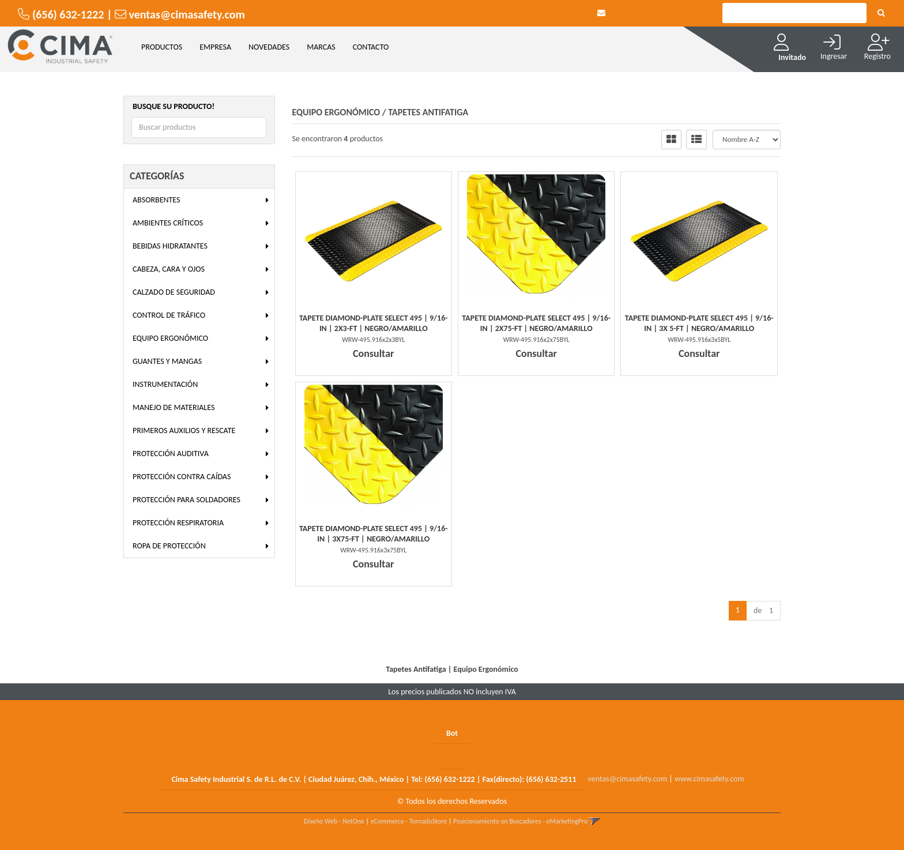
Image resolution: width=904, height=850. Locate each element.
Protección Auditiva (171, 453)
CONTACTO (371, 47)
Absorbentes (156, 200)
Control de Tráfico (169, 315)
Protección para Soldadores (186, 500)
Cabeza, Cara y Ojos (169, 269)
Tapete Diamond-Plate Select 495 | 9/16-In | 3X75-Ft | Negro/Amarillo (373, 534)
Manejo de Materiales (173, 407)
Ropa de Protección (169, 546)
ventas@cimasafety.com (628, 779)
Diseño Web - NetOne (334, 821)
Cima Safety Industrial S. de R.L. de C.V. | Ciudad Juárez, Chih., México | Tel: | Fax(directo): (373, 779)
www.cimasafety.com (709, 779)
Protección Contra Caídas (182, 477)
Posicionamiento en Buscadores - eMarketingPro (520, 821)
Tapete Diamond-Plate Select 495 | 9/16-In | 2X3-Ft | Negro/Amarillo (373, 323)
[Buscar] (881, 13)
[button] (601, 13)
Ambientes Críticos (168, 223)
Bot (452, 733)
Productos (161, 47)
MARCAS (321, 47)
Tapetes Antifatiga (428, 112)
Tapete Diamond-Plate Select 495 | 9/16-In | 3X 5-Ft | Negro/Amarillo (699, 323)
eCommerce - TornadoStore (409, 821)
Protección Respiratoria (178, 523)
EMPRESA (215, 47)
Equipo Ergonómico (170, 338)
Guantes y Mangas (167, 361)
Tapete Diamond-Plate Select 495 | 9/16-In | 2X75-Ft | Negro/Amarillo (536, 323)
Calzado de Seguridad (174, 292)
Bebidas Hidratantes (170, 246)
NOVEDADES (268, 47)
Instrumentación (165, 384)
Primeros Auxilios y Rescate (184, 430)
